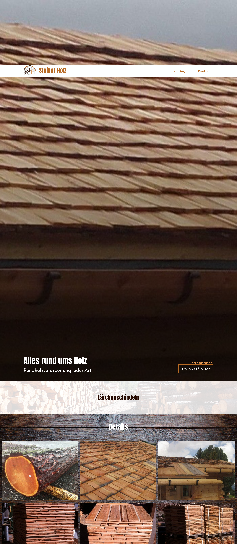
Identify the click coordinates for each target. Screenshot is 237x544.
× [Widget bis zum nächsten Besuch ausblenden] (9, 525)
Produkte (204, 6)
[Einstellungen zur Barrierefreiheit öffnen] (7, 528)
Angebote (187, 6)
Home (171, 6)
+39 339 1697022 (197, 304)
